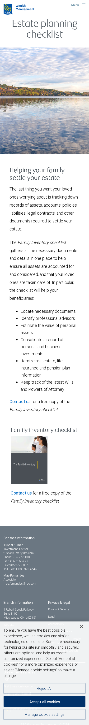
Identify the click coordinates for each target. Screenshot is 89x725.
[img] (44, 94)
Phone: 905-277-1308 (17, 557)
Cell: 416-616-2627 (16, 561)
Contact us (20, 401)
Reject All (44, 690)
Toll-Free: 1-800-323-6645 (20, 569)
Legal (51, 617)
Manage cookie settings (44, 716)
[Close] (81, 629)
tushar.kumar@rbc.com (19, 553)
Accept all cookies (44, 704)
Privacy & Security (59, 609)
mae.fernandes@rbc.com (20, 584)
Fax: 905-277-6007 (16, 565)
